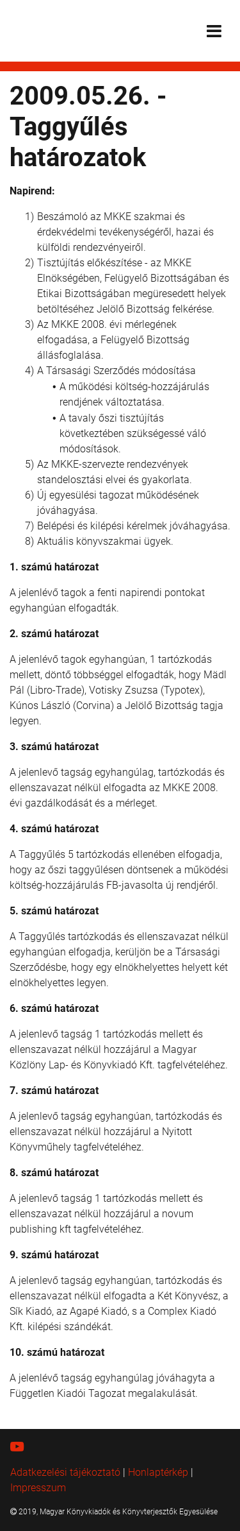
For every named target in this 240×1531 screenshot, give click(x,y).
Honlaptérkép (158, 1472)
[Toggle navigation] (214, 31)
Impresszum (38, 1488)
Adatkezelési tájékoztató (65, 1472)
